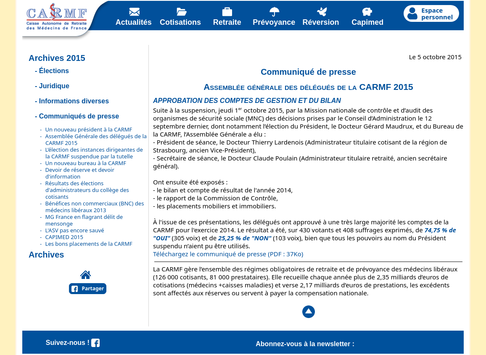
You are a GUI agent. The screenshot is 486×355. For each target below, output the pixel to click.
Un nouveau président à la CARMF (88, 129)
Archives (46, 254)
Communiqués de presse (79, 116)
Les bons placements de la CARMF (88, 243)
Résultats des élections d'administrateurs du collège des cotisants (87, 189)
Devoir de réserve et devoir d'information (79, 173)
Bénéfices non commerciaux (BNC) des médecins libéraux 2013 (94, 207)
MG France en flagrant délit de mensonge (84, 220)
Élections (54, 70)
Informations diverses (74, 101)
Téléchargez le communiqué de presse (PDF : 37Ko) (228, 254)
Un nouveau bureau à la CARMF (86, 163)
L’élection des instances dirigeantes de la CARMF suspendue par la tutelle (94, 153)
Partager (93, 288)
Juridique (54, 85)
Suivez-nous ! (73, 342)
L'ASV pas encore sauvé (74, 230)
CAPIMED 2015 (64, 237)
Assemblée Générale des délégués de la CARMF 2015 (96, 139)
